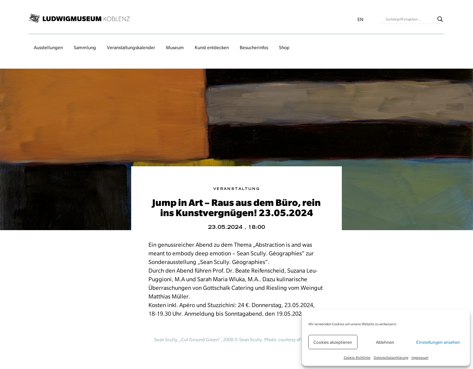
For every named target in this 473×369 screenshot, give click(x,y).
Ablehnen (385, 342)
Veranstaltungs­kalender (131, 47)
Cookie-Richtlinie (357, 357)
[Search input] (410, 19)
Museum (175, 47)
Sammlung (85, 47)
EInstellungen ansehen (438, 342)
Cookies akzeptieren (332, 342)
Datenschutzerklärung (391, 357)
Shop (284, 47)
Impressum (419, 357)
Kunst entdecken (212, 47)
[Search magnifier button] (440, 19)
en (360, 19)
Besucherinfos (254, 47)
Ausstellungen (48, 47)
